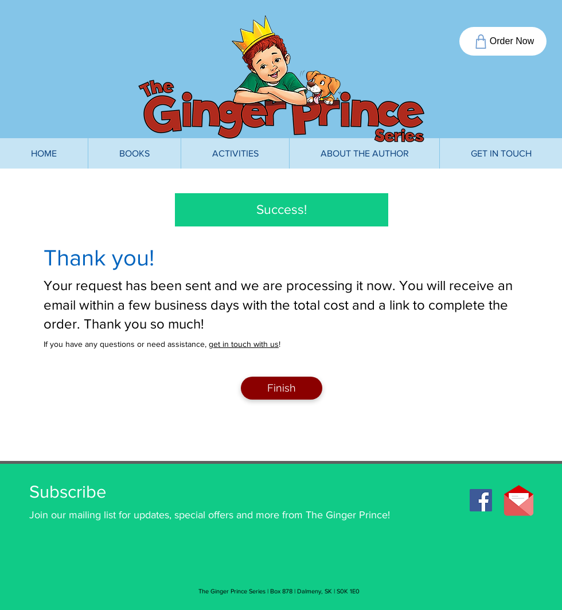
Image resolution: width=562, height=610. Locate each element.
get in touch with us (244, 344)
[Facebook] (481, 500)
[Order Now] (503, 41)
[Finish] (281, 388)
